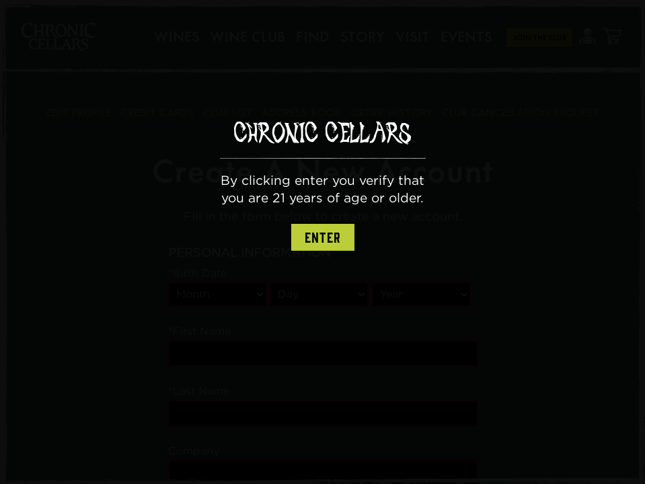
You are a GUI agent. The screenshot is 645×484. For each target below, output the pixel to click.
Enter (323, 238)
